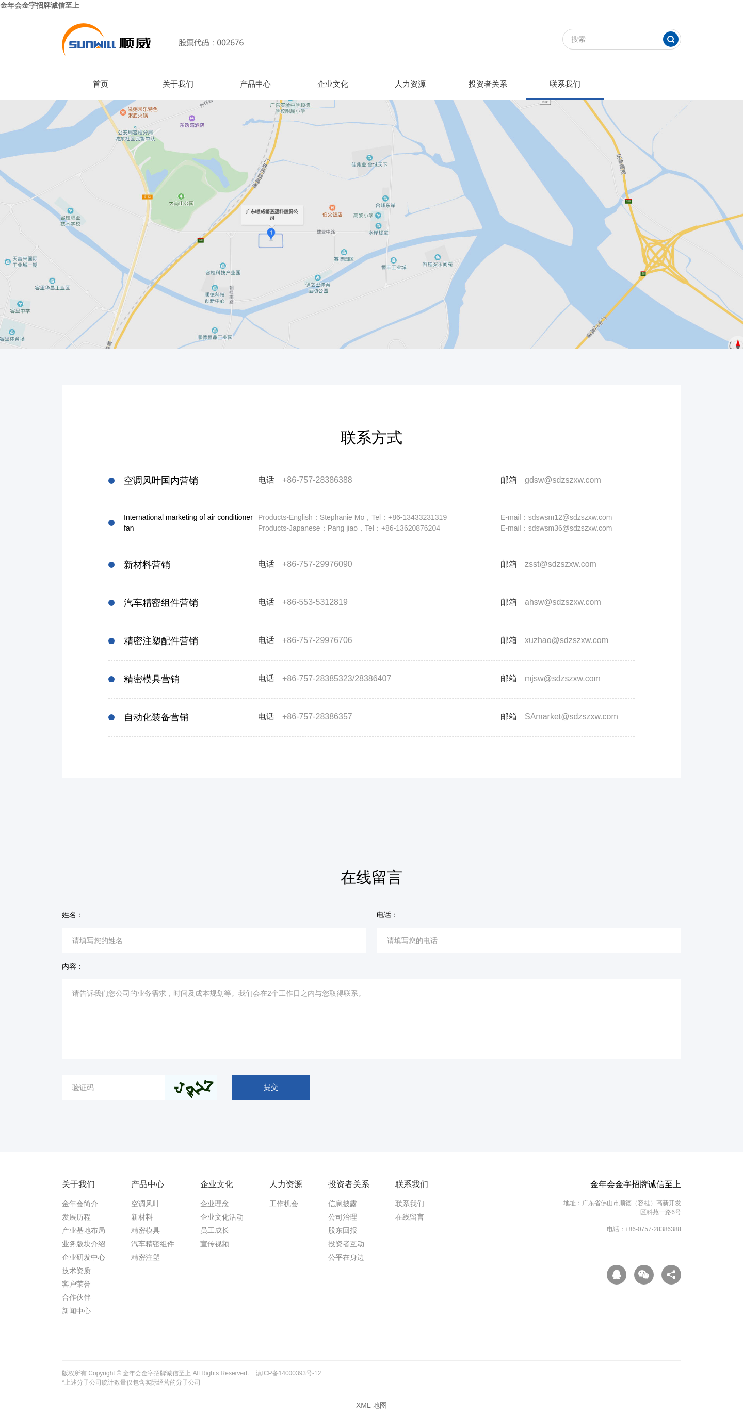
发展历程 (76, 1217)
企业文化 (332, 83)
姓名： (73, 915)
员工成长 (214, 1230)
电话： (387, 915)
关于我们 (178, 83)
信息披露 (342, 1203)
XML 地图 (371, 1405)
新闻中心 (76, 1311)
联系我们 (565, 83)
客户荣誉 (76, 1284)
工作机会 (283, 1203)
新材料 (142, 1217)
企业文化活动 (222, 1217)
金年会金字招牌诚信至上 (39, 5)
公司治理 (342, 1217)
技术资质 (76, 1270)
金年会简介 (80, 1203)
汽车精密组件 (152, 1244)
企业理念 (214, 1203)
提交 (271, 1087)
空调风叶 (145, 1203)
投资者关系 (488, 83)
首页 (100, 83)
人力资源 (410, 83)
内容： (73, 966)
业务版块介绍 (83, 1244)
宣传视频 (214, 1244)
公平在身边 (346, 1257)
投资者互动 (346, 1244)
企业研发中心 (83, 1257)
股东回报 (342, 1230)
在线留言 (409, 1217)
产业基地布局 (83, 1230)
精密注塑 (145, 1257)
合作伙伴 (76, 1297)
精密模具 (145, 1230)
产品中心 (255, 83)
